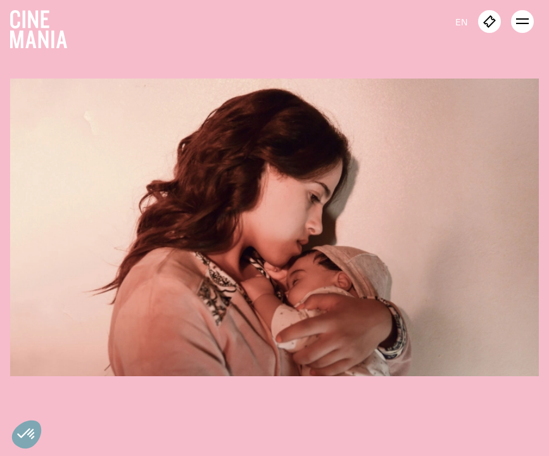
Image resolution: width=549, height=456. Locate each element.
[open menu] (522, 21)
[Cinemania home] (43, 26)
